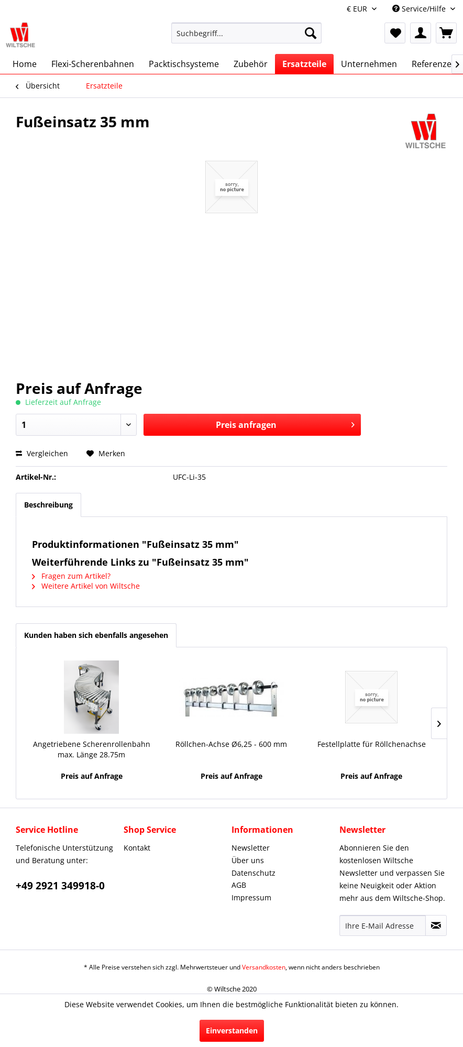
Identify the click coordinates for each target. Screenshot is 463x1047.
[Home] (24, 64)
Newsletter (251, 848)
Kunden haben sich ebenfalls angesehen (96, 635)
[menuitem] (246, 38)
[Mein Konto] (420, 33)
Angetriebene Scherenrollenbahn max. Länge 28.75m (91, 749)
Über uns (248, 860)
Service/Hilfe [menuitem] (420, 9)
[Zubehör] (250, 64)
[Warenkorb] (446, 33)
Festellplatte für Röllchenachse (371, 744)
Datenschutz (253, 873)
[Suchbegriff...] (246, 33)
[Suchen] (311, 33)
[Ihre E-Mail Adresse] (382, 925)
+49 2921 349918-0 (60, 885)
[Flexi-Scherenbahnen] (92, 64)
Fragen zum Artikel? (71, 576)
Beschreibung (48, 505)
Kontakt (137, 848)
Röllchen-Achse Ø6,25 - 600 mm (231, 744)
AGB (239, 885)
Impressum (251, 897)
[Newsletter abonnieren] (436, 925)
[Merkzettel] (394, 33)
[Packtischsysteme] (183, 64)
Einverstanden (232, 1030)
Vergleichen (42, 453)
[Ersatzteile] (304, 64)
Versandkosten (263, 967)
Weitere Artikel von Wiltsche (86, 586)
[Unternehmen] (369, 64)
